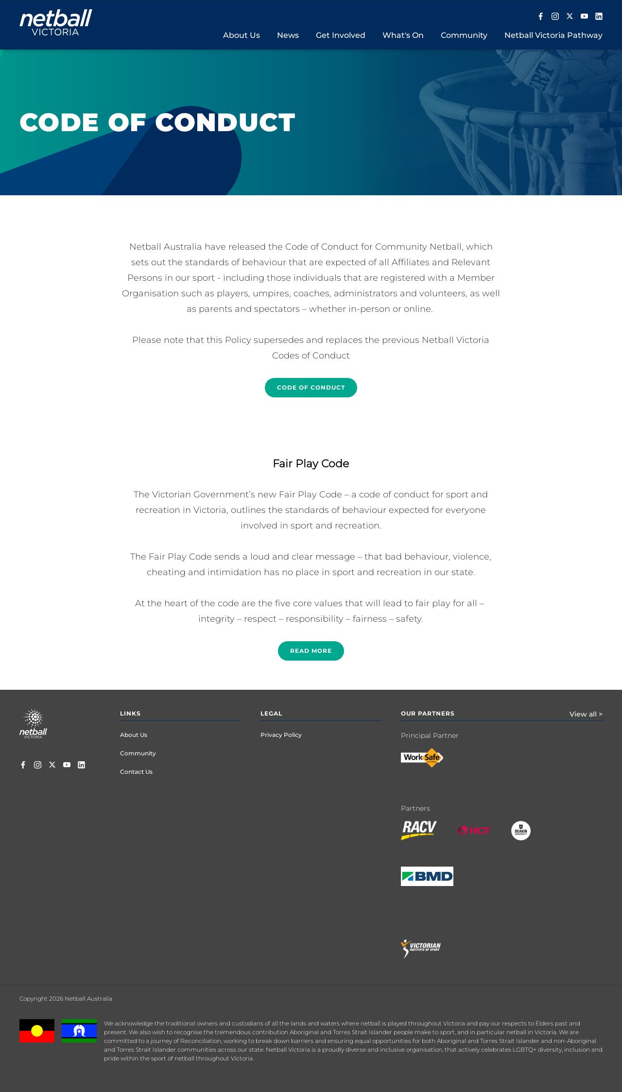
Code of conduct (311, 387)
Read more (311, 650)
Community (138, 753)
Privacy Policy (281, 734)
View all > (586, 714)
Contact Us (136, 771)
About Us (133, 734)
